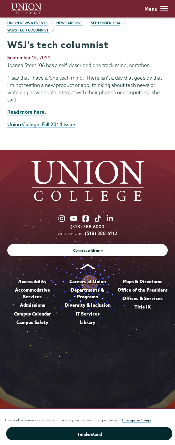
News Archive (69, 23)
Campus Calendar (32, 314)
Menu (156, 9)
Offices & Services (143, 298)
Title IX (142, 307)
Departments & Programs (87, 293)
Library (87, 322)
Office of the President (143, 290)
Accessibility (32, 281)
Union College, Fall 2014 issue (41, 124)
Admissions (32, 305)
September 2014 (105, 23)
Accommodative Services (32, 293)
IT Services (88, 314)
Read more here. (26, 112)
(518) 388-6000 (87, 226)
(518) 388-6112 (101, 233)
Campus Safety (32, 322)
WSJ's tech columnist (28, 30)
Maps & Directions (142, 281)
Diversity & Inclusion (88, 305)
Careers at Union (87, 281)
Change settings (136, 420)
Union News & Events (27, 23)
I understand (90, 434)
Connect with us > (88, 250)
